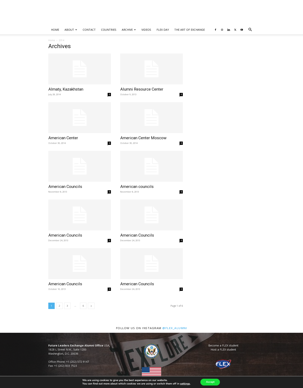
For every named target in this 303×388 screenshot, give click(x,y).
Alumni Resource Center (141, 89)
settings (185, 383)
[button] (250, 30)
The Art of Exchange (189, 29)
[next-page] (91, 306)
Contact (89, 29)
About (71, 29)
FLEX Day (163, 29)
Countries (108, 29)
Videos (146, 29)
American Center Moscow (143, 138)
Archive (129, 29)
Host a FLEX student (223, 349)
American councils (137, 186)
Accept (210, 382)
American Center (63, 138)
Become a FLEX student (223, 345)
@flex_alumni (174, 328)
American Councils (65, 186)
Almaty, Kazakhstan (65, 89)
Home (55, 29)
